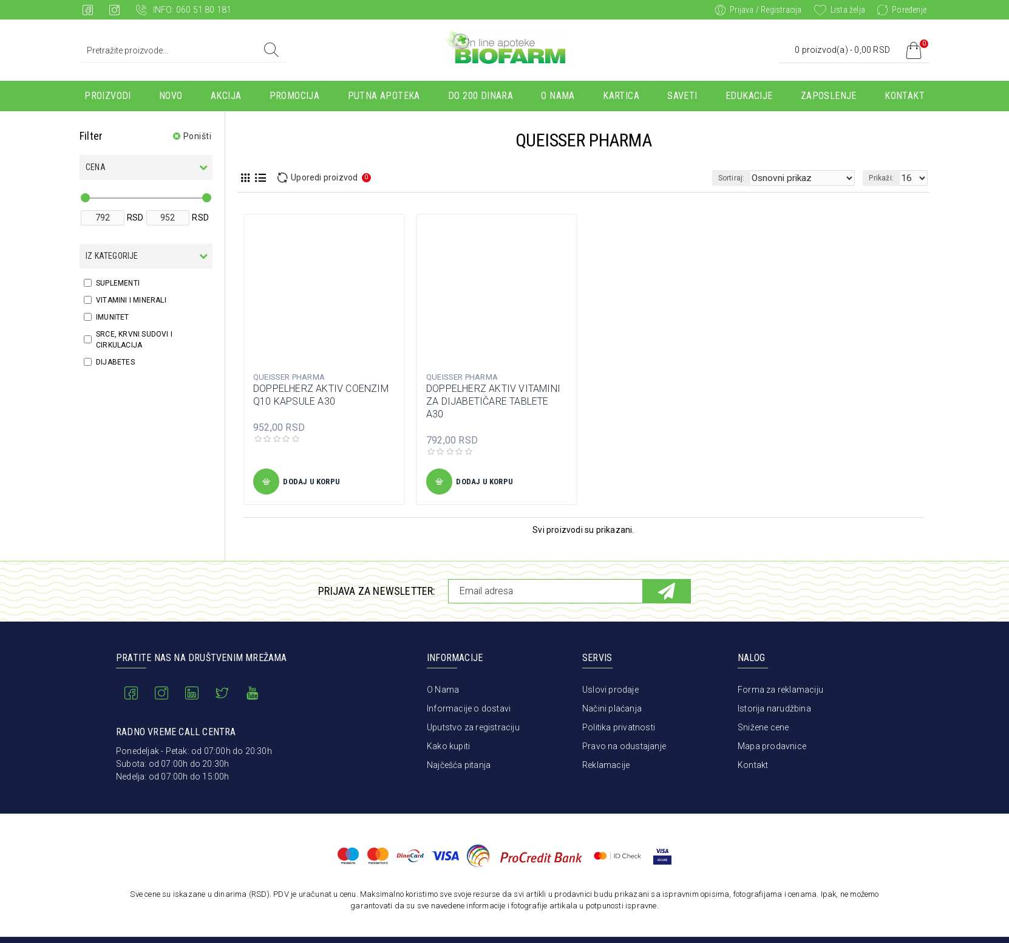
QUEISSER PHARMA (289, 377)
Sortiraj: (754, 178)
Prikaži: (884, 178)
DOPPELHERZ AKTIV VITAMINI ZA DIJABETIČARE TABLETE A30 (493, 401)
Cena (96, 167)
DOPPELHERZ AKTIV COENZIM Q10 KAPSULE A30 (321, 395)
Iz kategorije (112, 256)
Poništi (197, 136)
